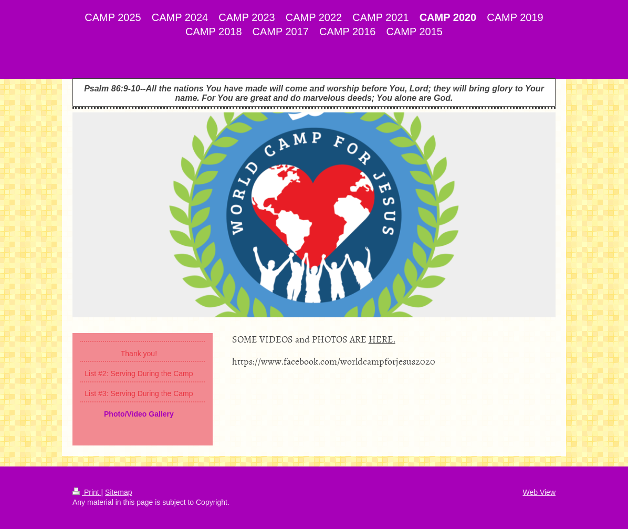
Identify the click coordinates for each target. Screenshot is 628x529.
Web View (539, 492)
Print (86, 492)
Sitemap (118, 492)
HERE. (382, 339)
